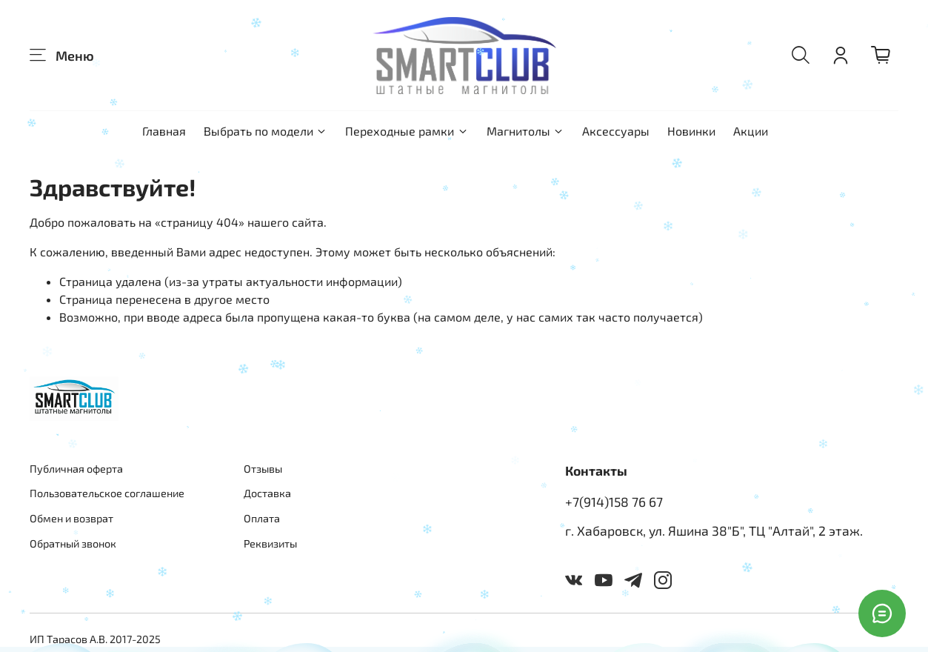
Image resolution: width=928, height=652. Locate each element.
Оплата (262, 518)
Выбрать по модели (265, 131)
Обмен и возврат (71, 518)
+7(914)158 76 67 (614, 501)
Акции (750, 131)
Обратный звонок (73, 543)
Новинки (691, 131)
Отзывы (263, 468)
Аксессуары (616, 131)
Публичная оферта (76, 468)
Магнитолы (525, 131)
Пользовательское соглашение (107, 493)
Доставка (267, 493)
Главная (164, 131)
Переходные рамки (406, 131)
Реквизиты (270, 543)
